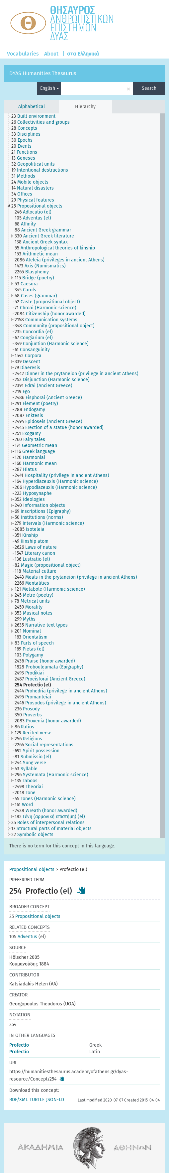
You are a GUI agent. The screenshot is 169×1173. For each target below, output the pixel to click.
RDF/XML (18, 1099)
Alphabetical (31, 106)
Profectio (19, 1045)
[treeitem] (36, 116)
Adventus (23, 937)
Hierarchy (85, 106)
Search (149, 88)
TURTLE (37, 1099)
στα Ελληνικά (83, 54)
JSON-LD (55, 1099)
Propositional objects (31, 869)
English (49, 88)
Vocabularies (23, 54)
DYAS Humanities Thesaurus (42, 73)
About (51, 54)
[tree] (84, 475)
